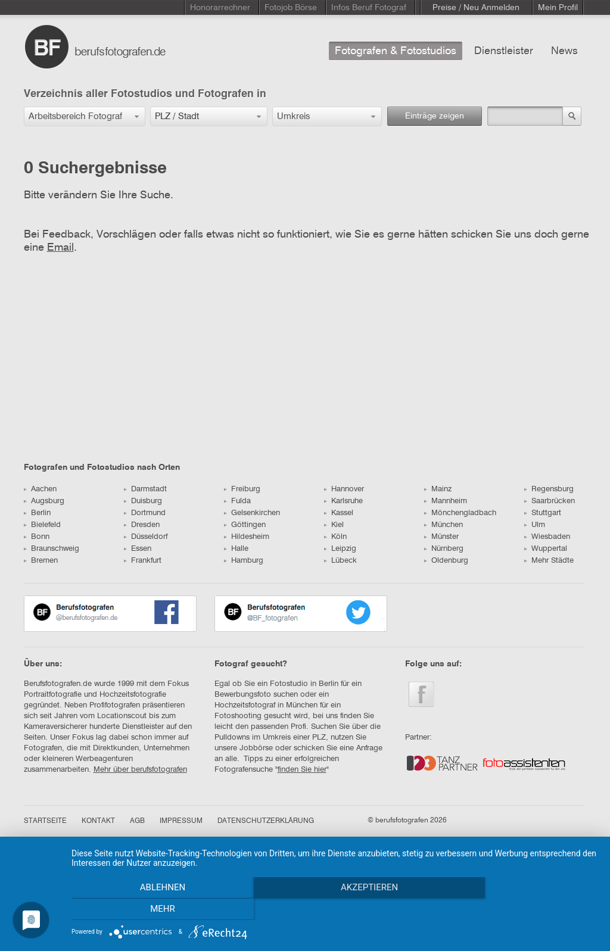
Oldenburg (446, 561)
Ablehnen (150, 910)
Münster (441, 537)
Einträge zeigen (434, 116)
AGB (137, 821)
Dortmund (145, 513)
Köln (335, 537)
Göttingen (245, 525)
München (443, 525)
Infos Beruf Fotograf (368, 8)
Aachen (40, 489)
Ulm (534, 525)
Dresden (142, 525)
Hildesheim (246, 537)
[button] (84, 116)
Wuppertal (545, 549)
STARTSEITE (45, 821)
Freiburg (242, 489)
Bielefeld (42, 525)
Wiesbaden (547, 537)
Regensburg (549, 489)
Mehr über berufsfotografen (140, 770)
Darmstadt (145, 489)
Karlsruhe (343, 501)
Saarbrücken (549, 501)
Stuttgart (542, 513)
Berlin (37, 513)
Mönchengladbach (460, 513)
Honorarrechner (220, 8)
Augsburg (44, 501)
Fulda (237, 501)
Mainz (438, 489)
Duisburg (143, 501)
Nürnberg (443, 549)
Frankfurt (142, 561)
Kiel (334, 525)
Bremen (41, 561)
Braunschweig (51, 549)
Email (60, 247)
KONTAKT (98, 821)
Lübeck (340, 561)
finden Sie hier (302, 770)
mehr (519, 910)
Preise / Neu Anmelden (475, 8)
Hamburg (243, 561)
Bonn (36, 537)
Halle (236, 549)
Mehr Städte (549, 561)
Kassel (338, 513)
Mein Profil (558, 8)
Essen (137, 549)
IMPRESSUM (181, 821)
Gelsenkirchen (252, 513)
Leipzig (340, 549)
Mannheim (445, 501)
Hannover (344, 489)
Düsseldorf (145, 537)
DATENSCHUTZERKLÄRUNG (265, 821)
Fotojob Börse (290, 8)
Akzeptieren (334, 910)
